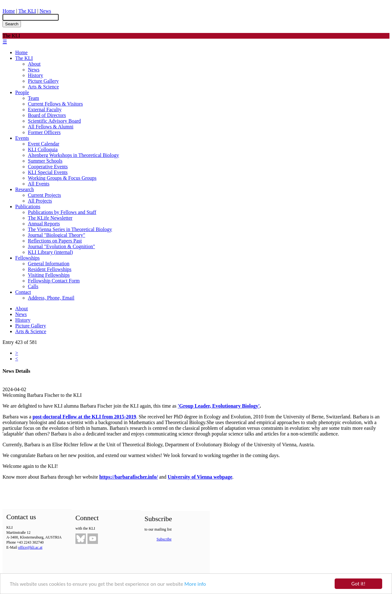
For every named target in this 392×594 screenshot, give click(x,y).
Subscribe (164, 539)
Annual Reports (44, 223)
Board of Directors (47, 115)
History (35, 75)
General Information (48, 263)
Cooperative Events (48, 166)
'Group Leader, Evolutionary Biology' (219, 406)
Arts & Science (43, 86)
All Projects (40, 200)
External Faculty (44, 109)
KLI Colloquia (43, 149)
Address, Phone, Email (51, 297)
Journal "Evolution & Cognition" (61, 246)
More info (195, 584)
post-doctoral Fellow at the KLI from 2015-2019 (84, 416)
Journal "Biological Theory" (56, 235)
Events (22, 138)
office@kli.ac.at (30, 547)
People (22, 92)
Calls (33, 286)
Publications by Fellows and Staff (62, 212)
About (34, 64)
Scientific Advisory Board (54, 121)
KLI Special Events (47, 172)
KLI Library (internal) (50, 252)
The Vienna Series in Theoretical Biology (70, 229)
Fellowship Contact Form (54, 280)
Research (24, 189)
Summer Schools (45, 161)
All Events (38, 183)
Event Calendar (43, 143)
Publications (27, 206)
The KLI (27, 11)
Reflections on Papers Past (55, 240)
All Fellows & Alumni (51, 126)
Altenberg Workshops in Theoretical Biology (73, 155)
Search (11, 24)
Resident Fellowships (49, 269)
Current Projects (44, 195)
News (45, 11)
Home (9, 11)
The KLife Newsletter (50, 218)
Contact (23, 292)
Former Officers (44, 132)
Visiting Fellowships (49, 275)
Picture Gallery (43, 81)
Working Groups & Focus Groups (62, 178)
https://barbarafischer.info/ (128, 477)
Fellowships (27, 258)
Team (33, 98)
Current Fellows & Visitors (55, 104)
